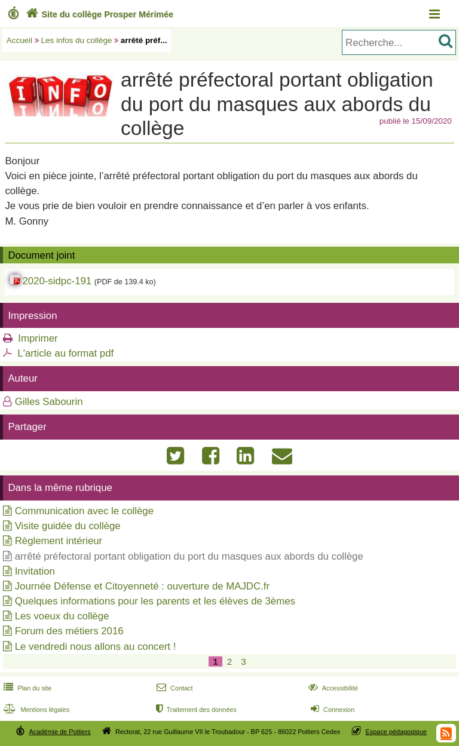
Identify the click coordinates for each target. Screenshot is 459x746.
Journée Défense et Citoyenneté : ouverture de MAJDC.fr (142, 586)
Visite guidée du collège (68, 526)
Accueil (19, 40)
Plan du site (26, 688)
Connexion (331, 709)
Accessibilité (332, 688)
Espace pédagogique (396, 731)
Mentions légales (35, 709)
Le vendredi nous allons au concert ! (95, 646)
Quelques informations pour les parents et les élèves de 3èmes (155, 601)
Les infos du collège (76, 40)
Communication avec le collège (84, 511)
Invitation (35, 571)
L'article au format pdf (65, 353)
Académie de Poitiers (59, 731)
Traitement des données (195, 709)
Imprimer (37, 338)
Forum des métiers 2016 (69, 631)
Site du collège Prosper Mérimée (98, 14)
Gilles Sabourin (49, 401)
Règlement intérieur (58, 541)
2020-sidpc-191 (56, 281)
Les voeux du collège (62, 616)
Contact (173, 688)
